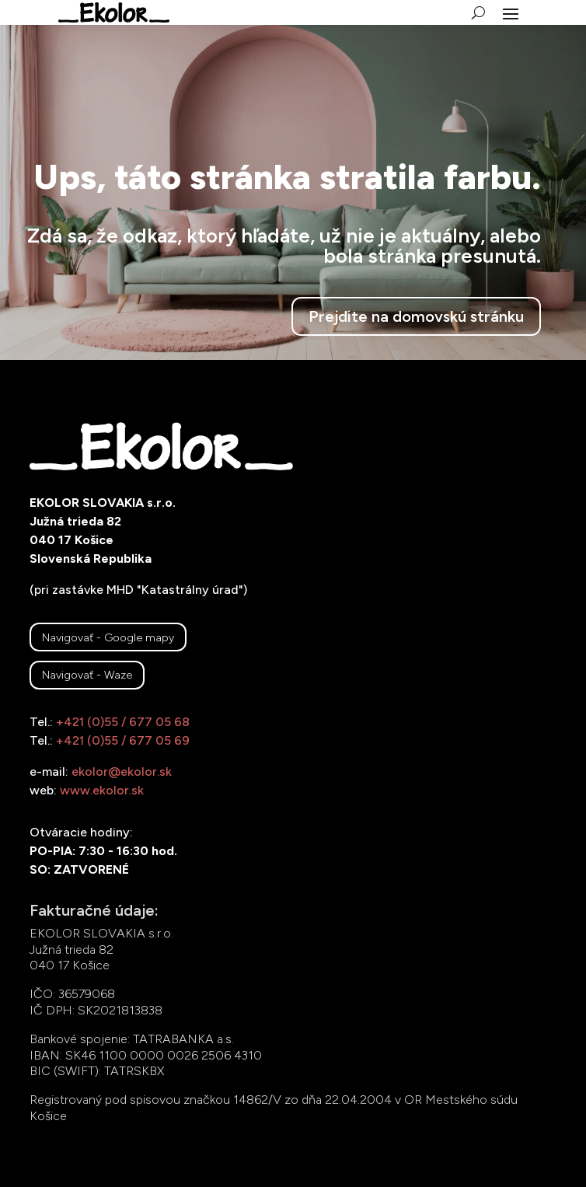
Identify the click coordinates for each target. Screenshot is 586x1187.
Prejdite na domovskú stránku (416, 316)
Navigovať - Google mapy (108, 637)
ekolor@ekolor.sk (122, 771)
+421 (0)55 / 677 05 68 (123, 721)
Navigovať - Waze (87, 675)
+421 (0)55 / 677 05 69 (123, 740)
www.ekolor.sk (102, 790)
